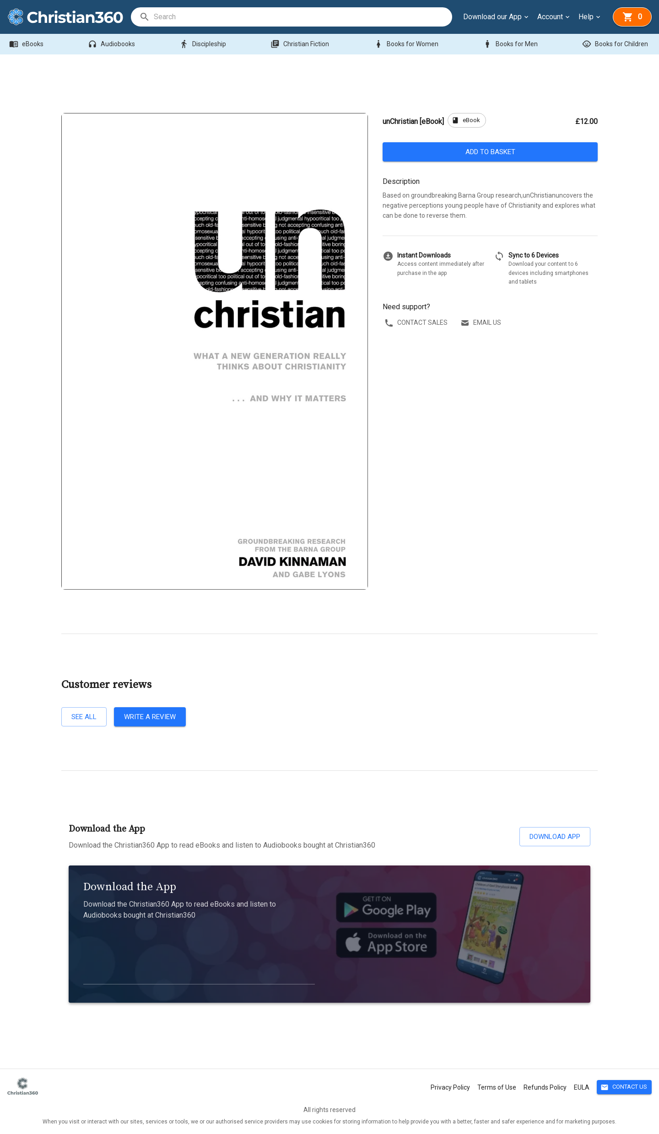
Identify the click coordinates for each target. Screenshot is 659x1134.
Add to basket (490, 151)
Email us (482, 322)
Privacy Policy (450, 1087)
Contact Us (624, 1087)
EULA (581, 1087)
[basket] (632, 17)
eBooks (27, 44)
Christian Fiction (301, 44)
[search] (302, 17)
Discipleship (204, 44)
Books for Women (407, 44)
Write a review (150, 716)
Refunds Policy (545, 1087)
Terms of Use (496, 1087)
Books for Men (511, 44)
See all (84, 717)
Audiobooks (112, 44)
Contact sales (417, 322)
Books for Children (616, 44)
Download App (555, 837)
